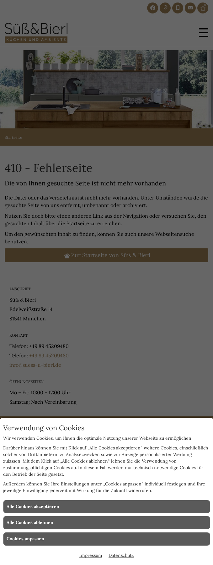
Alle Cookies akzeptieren (33, 506)
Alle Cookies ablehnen (30, 522)
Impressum (90, 555)
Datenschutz (121, 555)
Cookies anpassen (25, 539)
